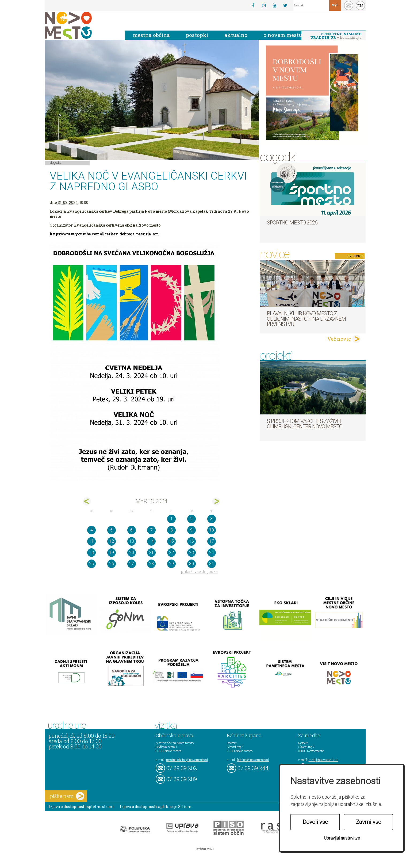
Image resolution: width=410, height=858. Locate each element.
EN (360, 5)
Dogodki (56, 162)
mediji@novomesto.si (323, 760)
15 (171, 541)
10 (211, 530)
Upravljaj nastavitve (342, 838)
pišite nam (67, 796)
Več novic (339, 339)
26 (111, 563)
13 (131, 541)
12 (111, 541)
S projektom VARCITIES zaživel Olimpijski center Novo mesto (304, 424)
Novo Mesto (81, 25)
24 (211, 552)
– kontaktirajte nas (336, 36)
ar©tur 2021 (205, 849)
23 (191, 552)
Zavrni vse (368, 822)
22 (171, 552)
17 (211, 541)
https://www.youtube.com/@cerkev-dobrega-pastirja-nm (104, 233)
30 (191, 563)
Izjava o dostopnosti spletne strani (81, 806)
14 (151, 541)
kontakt (348, 5)
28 (151, 563)
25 (91, 563)
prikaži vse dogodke (199, 571)
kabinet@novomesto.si (253, 760)
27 (131, 563)
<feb (87, 501)
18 (91, 552)
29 (171, 563)
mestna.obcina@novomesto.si (187, 760)
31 (211, 563)
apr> (216, 501)
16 (191, 541)
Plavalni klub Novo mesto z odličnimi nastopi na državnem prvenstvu (306, 318)
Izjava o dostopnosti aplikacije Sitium (156, 806)
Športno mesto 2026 (292, 222)
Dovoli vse (315, 822)
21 (151, 552)
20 (131, 552)
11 (91, 541)
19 (111, 552)
